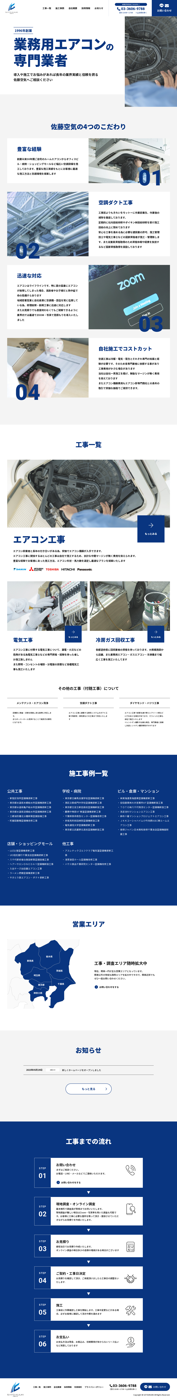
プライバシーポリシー (94, 1387)
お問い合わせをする (109, 987)
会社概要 (72, 8)
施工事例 (59, 8)
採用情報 (86, 8)
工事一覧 (46, 8)
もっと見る (88, 1089)
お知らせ (99, 8)
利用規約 (78, 1387)
